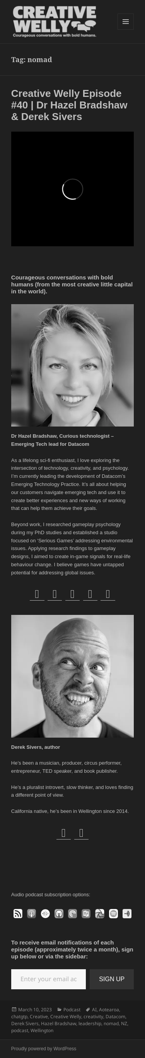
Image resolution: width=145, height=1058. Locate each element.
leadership (89, 1023)
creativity (93, 1016)
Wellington (42, 1030)
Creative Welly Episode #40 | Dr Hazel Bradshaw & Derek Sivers (69, 105)
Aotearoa (109, 1009)
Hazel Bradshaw (58, 1023)
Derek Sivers (25, 1023)
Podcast (71, 1009)
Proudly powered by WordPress (44, 1048)
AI (94, 1009)
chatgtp (19, 1016)
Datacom (115, 1016)
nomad (111, 1023)
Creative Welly (65, 1016)
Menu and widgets (126, 29)
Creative (39, 1016)
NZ (124, 1023)
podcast (19, 1030)
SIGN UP (112, 979)
